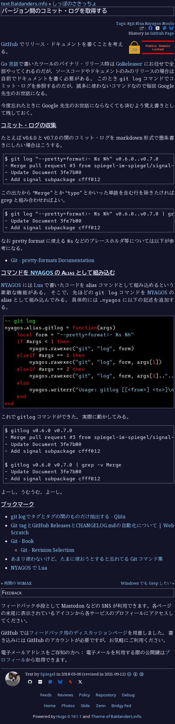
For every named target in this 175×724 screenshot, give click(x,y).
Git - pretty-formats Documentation (52, 260)
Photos (68, 705)
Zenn (101, 705)
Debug (128, 695)
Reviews (65, 695)
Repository (106, 695)
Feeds (46, 695)
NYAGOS (41, 272)
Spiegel (47, 674)
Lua (38, 285)
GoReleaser (129, 63)
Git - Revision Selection (47, 550)
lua (141, 23)
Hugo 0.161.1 (69, 716)
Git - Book (22, 541)
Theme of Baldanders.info (116, 716)
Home (50, 705)
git (132, 23)
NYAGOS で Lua (29, 567)
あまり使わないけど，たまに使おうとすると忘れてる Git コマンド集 (87, 559)
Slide (85, 705)
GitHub (9, 44)
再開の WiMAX (18, 583)
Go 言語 (9, 63)
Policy (84, 695)
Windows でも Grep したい (146, 583)
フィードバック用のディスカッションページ (78, 632)
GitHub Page (162, 33)
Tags (120, 23)
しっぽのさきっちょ (74, 3)
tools (169, 23)
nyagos (154, 23)
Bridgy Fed (121, 705)
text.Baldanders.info (24, 3)
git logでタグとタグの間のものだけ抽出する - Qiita (68, 516)
